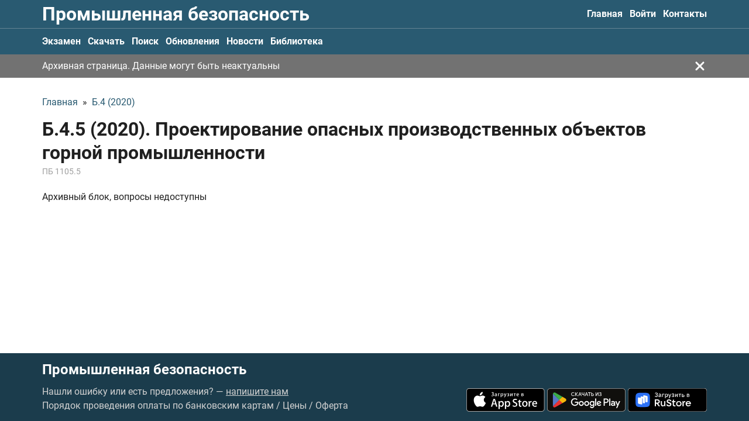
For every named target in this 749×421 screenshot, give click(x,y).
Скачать (106, 41)
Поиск (145, 41)
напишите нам (257, 391)
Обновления (192, 41)
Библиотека (296, 41)
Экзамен (61, 41)
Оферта (331, 405)
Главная (605, 13)
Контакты (685, 13)
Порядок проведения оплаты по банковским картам (158, 405)
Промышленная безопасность (176, 14)
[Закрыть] (700, 66)
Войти (643, 13)
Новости (244, 41)
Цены (295, 405)
